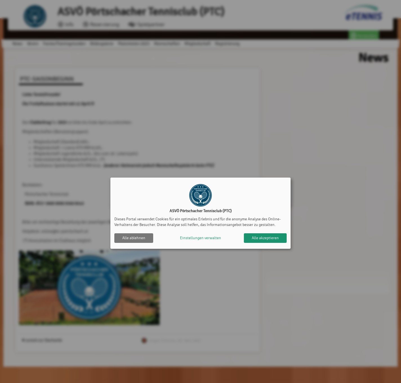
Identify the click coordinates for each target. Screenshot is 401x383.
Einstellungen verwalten (200, 238)
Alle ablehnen (133, 238)
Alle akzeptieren (265, 238)
